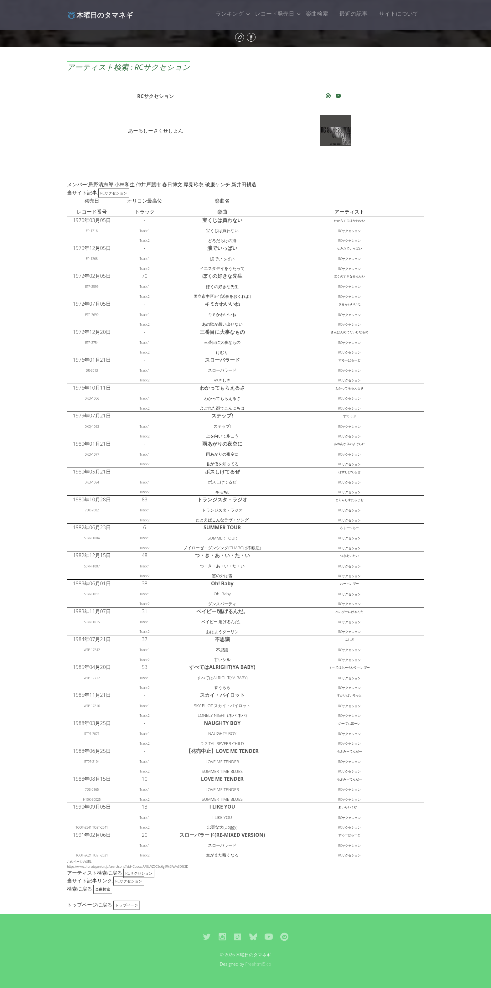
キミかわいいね (222, 303)
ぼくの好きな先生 (222, 275)
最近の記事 (353, 13)
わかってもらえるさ (222, 387)
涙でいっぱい (222, 248)
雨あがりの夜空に (222, 443)
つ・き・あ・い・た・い (222, 555)
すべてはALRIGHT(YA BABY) (222, 667)
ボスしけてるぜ (222, 471)
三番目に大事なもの (222, 331)
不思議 (222, 639)
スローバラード (222, 359)
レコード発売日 (274, 13)
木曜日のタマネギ (100, 14)
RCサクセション (155, 96)
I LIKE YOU (222, 806)
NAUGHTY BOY (222, 723)
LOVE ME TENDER (222, 778)
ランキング (229, 13)
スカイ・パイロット (222, 694)
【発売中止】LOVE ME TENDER (222, 750)
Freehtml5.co (258, 964)
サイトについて (398, 13)
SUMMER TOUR (222, 527)
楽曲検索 (317, 13)
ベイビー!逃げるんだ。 (222, 611)
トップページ (126, 905)
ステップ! (222, 415)
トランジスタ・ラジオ (222, 499)
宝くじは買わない (222, 220)
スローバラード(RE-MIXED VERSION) (222, 834)
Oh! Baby (222, 583)
